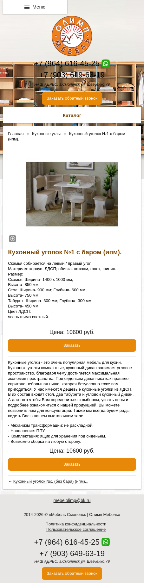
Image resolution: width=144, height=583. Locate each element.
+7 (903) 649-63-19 (72, 75)
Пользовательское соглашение (76, 529)
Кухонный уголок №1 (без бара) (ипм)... (50, 481)
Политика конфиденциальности (76, 524)
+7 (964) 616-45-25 (67, 63)
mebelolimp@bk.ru (72, 500)
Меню (38, 6)
